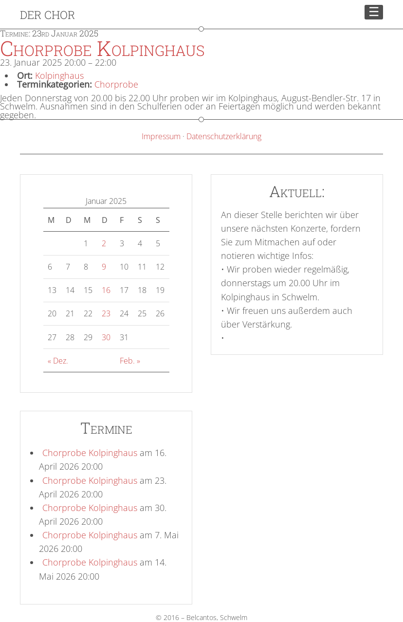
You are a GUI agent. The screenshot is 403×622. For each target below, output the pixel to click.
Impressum (161, 136)
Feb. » (130, 360)
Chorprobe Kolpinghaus (89, 452)
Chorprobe (116, 84)
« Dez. (58, 360)
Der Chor (47, 14)
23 (106, 313)
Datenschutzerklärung (223, 136)
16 (106, 290)
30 (106, 337)
